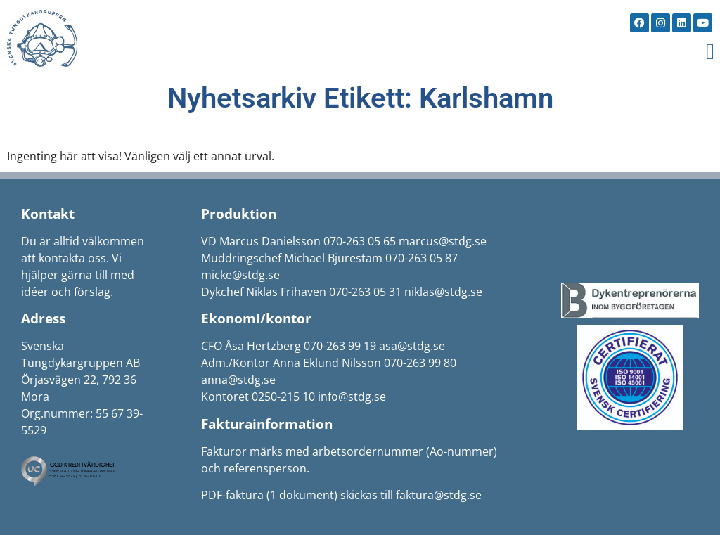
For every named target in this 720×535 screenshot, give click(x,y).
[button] (710, 51)
